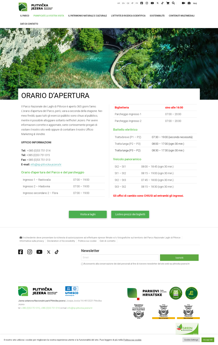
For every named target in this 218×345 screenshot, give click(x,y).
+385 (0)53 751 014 (50, 308)
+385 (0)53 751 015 (30, 308)
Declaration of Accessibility (61, 241)
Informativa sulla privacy (32, 241)
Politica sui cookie (87, 241)
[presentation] (104, 272)
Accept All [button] (207, 340)
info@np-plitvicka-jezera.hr (46, 164)
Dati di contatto (108, 241)
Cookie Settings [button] (191, 340)
